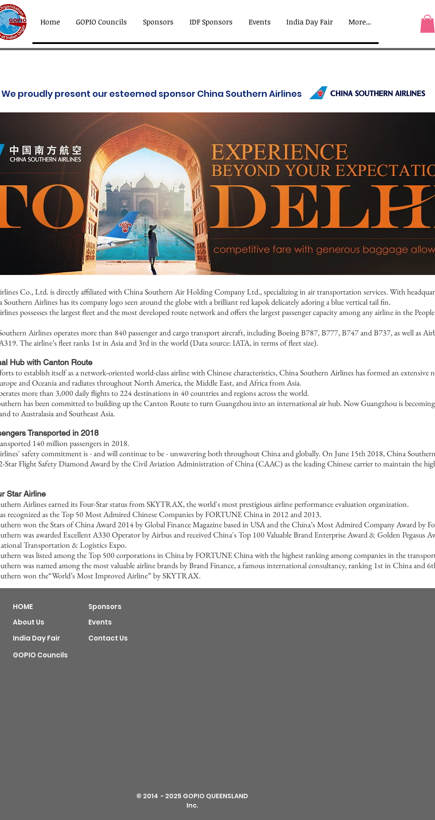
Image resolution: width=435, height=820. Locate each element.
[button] (427, 24)
